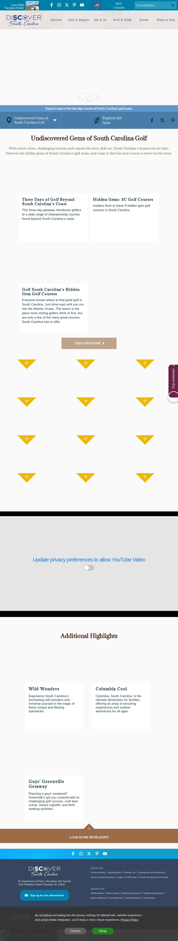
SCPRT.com (131, 877)
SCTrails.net (115, 898)
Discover (56, 20)
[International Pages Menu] (96, 5)
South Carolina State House (154, 877)
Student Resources (153, 893)
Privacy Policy (98, 872)
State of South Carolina (103, 877)
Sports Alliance (99, 898)
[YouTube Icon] (82, 5)
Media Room (97, 893)
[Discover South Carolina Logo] (24, 20)
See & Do (100, 20)
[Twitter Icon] (67, 5)
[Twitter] (162, 120)
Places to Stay (166, 20)
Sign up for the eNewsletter (47, 895)
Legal (120, 877)
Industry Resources (131, 893)
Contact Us (129, 872)
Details (75, 931)
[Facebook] (152, 120)
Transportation (133, 898)
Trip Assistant (173, 379)
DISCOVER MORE (88, 343)
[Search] (156, 5)
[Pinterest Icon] (74, 5)
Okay (103, 931)
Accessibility (115, 872)
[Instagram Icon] (59, 5)
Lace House (149, 898)
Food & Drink (122, 20)
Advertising (112, 893)
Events (144, 20)
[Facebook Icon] (52, 5)
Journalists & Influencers (151, 872)
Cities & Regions (78, 20)
